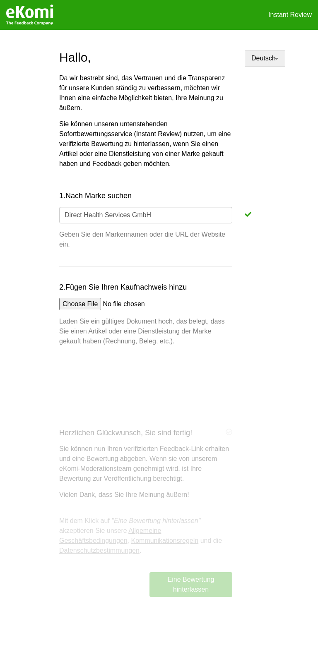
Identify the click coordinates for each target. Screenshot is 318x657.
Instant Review (290, 14)
